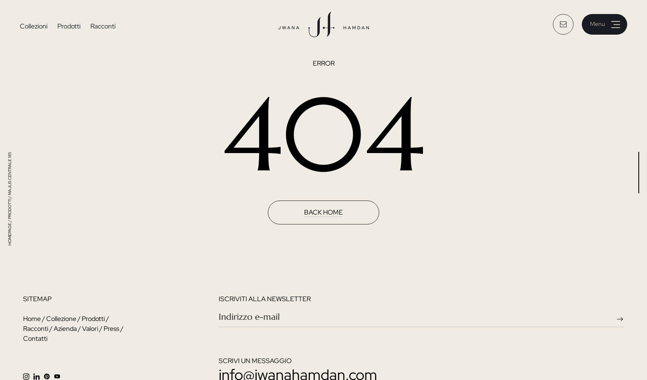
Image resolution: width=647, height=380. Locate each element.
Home (32, 318)
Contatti (35, 338)
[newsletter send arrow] (622, 318)
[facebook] (49, 375)
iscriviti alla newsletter (265, 299)
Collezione (61, 318)
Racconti (103, 26)
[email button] (563, 24)
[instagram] (28, 375)
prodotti (9, 209)
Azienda (65, 328)
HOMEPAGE (9, 234)
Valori (90, 328)
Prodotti (68, 26)
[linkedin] (38, 375)
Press (111, 328)
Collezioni (33, 26)
